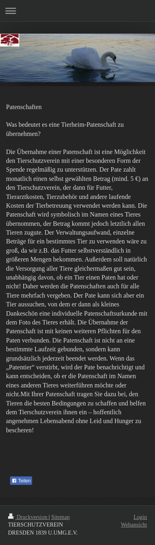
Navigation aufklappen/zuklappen (77, 10)
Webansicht (134, 525)
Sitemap (60, 517)
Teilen (21, 481)
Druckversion (28, 517)
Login (140, 517)
